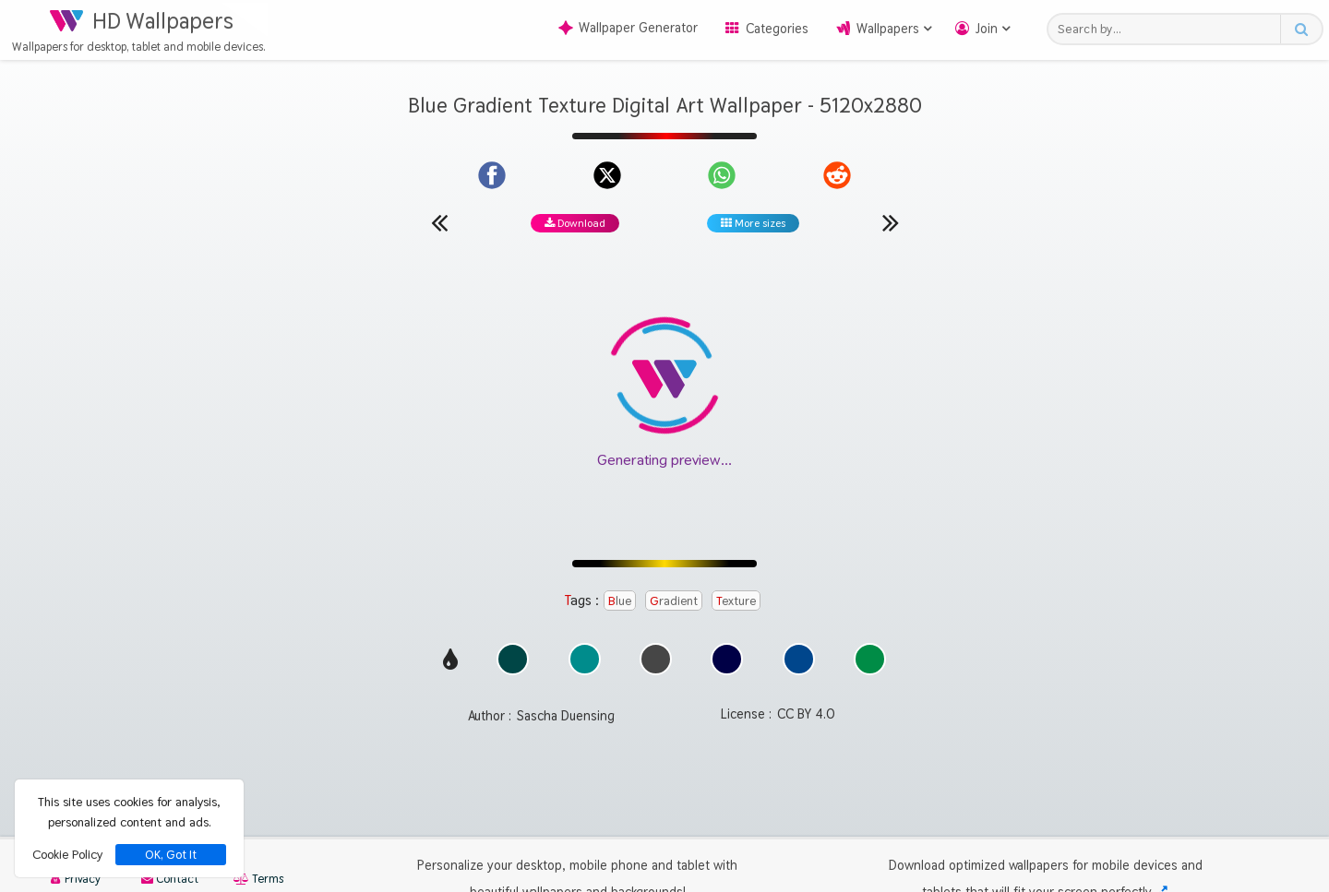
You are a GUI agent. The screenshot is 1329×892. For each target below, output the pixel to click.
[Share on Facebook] (492, 175)
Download (575, 223)
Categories (777, 28)
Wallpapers (887, 28)
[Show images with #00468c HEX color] (799, 670)
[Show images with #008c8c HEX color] (585, 670)
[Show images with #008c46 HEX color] (870, 670)
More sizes (753, 223)
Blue (619, 600)
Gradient (674, 600)
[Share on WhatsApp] (722, 175)
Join (987, 28)
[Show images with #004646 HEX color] (513, 670)
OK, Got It (171, 854)
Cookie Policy (67, 854)
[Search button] (1301, 29)
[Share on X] (607, 175)
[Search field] (1169, 29)
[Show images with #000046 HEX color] (727, 670)
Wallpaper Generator (628, 27)
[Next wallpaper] (890, 222)
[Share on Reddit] (837, 175)
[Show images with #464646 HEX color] (656, 670)
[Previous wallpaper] (439, 222)
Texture (736, 600)
